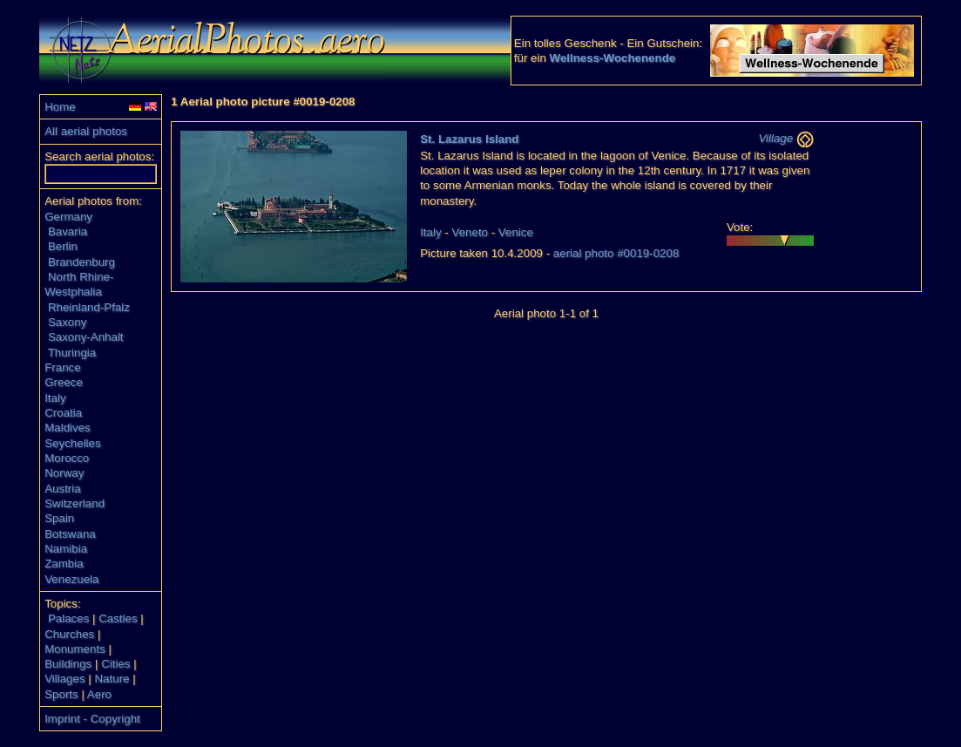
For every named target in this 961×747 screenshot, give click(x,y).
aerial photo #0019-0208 (616, 253)
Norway (64, 472)
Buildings (67, 663)
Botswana (70, 533)
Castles (117, 618)
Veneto (469, 232)
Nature (111, 678)
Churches (69, 634)
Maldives (67, 427)
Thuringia (72, 352)
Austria (62, 488)
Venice (515, 232)
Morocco (66, 458)
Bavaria (67, 231)
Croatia (63, 412)
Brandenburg (81, 261)
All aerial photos (85, 131)
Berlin (63, 246)
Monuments (74, 648)
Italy (54, 397)
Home (60, 106)
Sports (61, 694)
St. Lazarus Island (469, 139)
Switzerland (74, 503)
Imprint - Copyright (92, 718)
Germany (68, 216)
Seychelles (72, 443)
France (62, 367)
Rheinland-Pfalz (89, 307)
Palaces (68, 618)
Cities (115, 663)
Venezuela (71, 579)
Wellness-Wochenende (613, 58)
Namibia (65, 548)
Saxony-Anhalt (86, 336)
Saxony (67, 322)
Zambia (63, 563)
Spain (59, 518)
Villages (64, 678)
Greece (63, 382)
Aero (99, 694)
